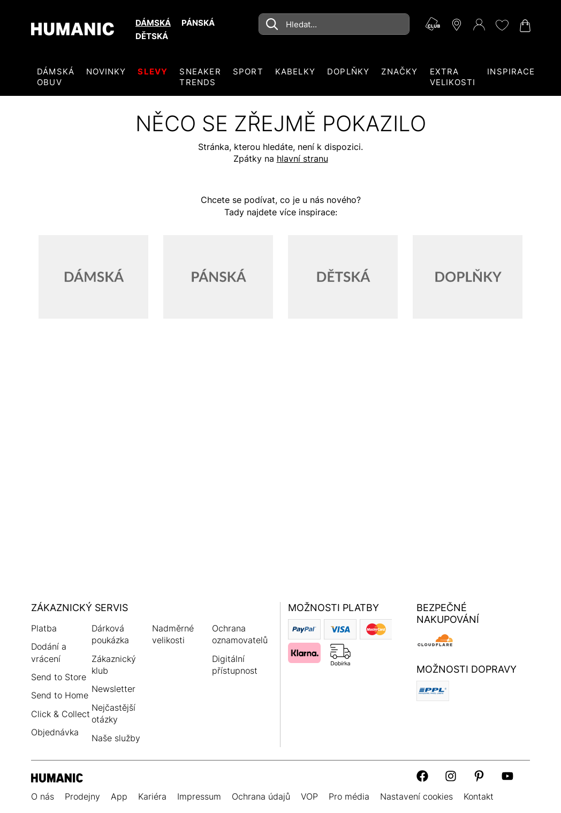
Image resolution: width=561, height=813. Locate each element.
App (119, 796)
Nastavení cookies (416, 796)
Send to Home (59, 695)
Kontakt (479, 796)
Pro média (349, 796)
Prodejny (82, 796)
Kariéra (152, 796)
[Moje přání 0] (501, 25)
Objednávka (55, 732)
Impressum (199, 796)
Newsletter (113, 688)
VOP (309, 796)
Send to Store (58, 677)
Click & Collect (60, 714)
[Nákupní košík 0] (524, 26)
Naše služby (116, 738)
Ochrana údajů (261, 796)
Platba (44, 628)
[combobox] (334, 24)
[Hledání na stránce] (334, 24)
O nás (42, 796)
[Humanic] (57, 776)
